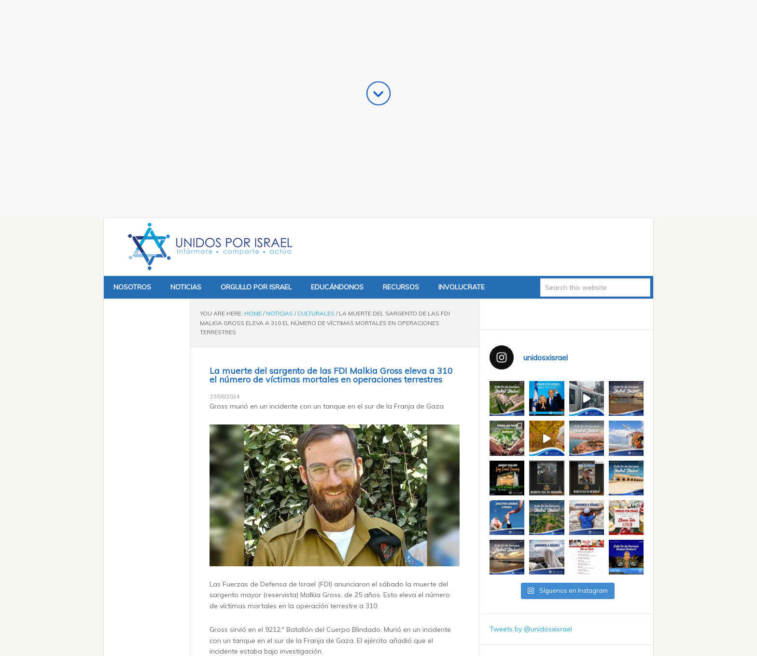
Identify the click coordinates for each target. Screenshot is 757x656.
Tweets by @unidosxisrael (531, 448)
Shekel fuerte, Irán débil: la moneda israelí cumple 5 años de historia (337, 555)
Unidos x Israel (208, 66)
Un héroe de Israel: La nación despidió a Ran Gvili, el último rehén (332, 566)
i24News (256, 493)
